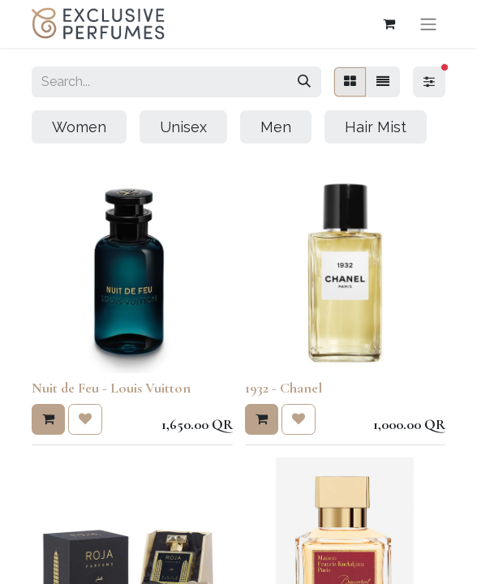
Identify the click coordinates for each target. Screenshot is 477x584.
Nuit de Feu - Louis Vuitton (111, 388)
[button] (48, 419)
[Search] (304, 82)
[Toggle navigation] (428, 23)
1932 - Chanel (283, 388)
